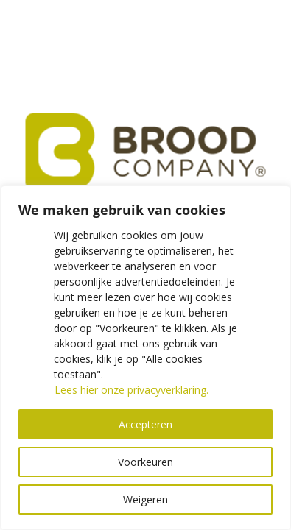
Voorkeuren (145, 462)
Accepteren (145, 424)
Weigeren (145, 499)
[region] (145, 358)
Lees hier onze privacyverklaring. (131, 390)
